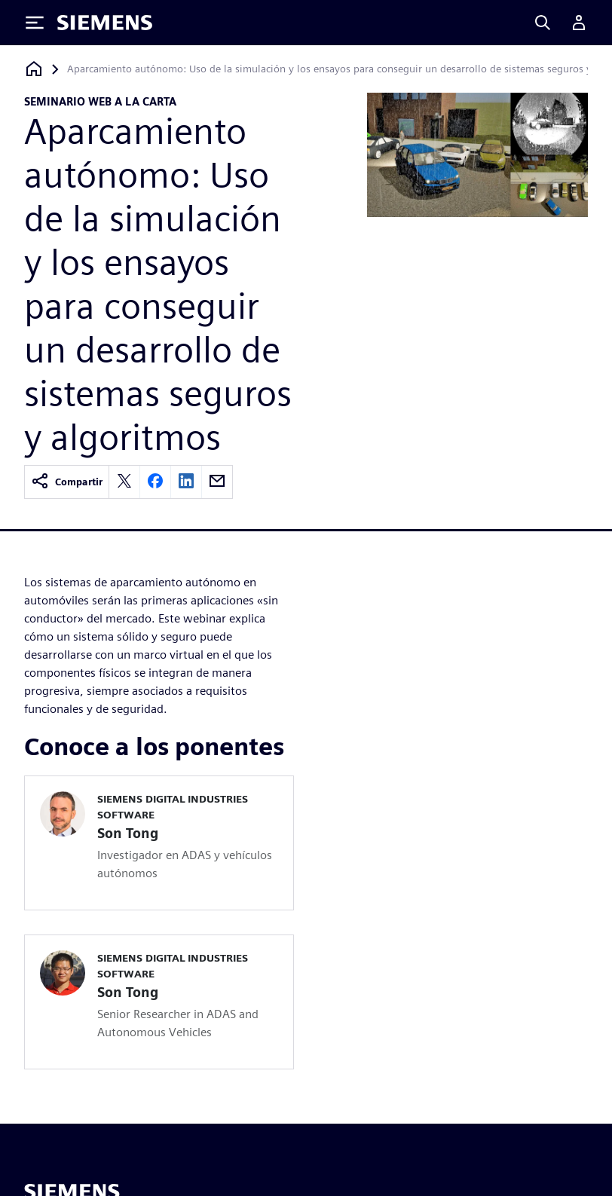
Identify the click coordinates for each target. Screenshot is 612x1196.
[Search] (543, 23)
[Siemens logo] (104, 22)
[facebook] (155, 482)
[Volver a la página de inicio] (34, 69)
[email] (217, 482)
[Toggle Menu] (34, 22)
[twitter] (124, 482)
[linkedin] (186, 482)
